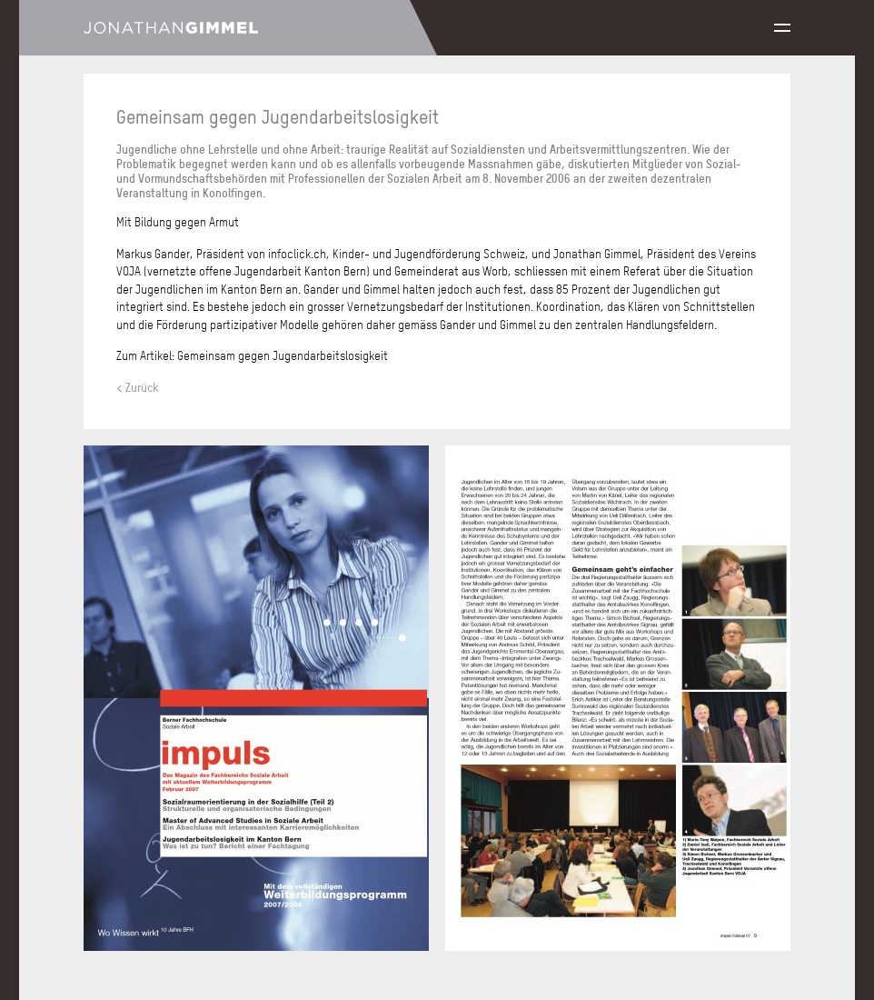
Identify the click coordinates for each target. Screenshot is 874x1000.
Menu (782, 28)
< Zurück (137, 387)
